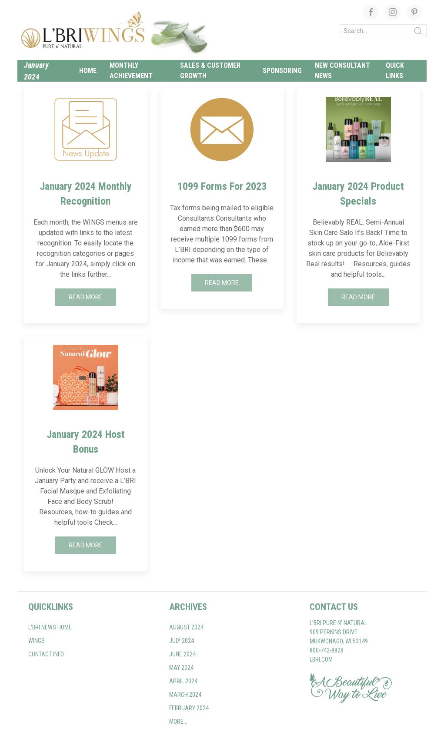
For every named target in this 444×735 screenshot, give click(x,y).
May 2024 (181, 667)
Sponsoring (282, 70)
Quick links (395, 70)
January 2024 (36, 70)
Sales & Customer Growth (210, 70)
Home (88, 70)
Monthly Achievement (131, 70)
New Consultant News (342, 70)
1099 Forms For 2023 (222, 186)
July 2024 (181, 640)
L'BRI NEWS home (50, 627)
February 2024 (189, 708)
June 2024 (182, 654)
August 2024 (186, 627)
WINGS (36, 640)
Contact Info (46, 654)
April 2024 (183, 681)
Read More (86, 297)
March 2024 (185, 694)
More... (178, 721)
